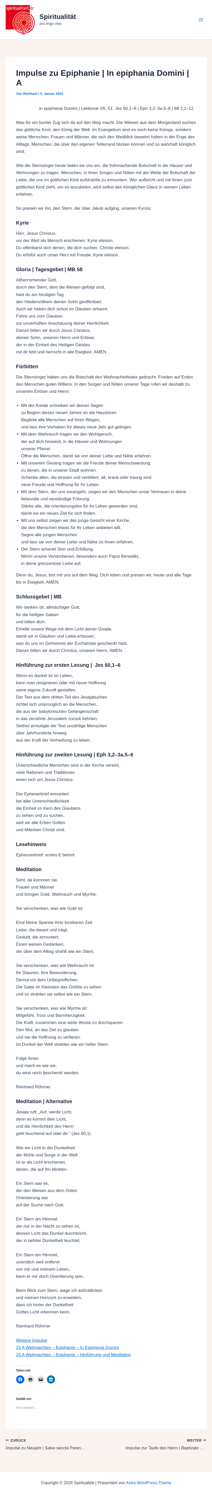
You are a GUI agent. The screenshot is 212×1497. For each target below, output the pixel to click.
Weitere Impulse (32, 1340)
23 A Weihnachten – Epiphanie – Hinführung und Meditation (73, 1354)
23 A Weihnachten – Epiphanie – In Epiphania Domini (67, 1347)
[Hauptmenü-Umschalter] (201, 20)
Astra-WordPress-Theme (148, 1483)
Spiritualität (57, 16)
